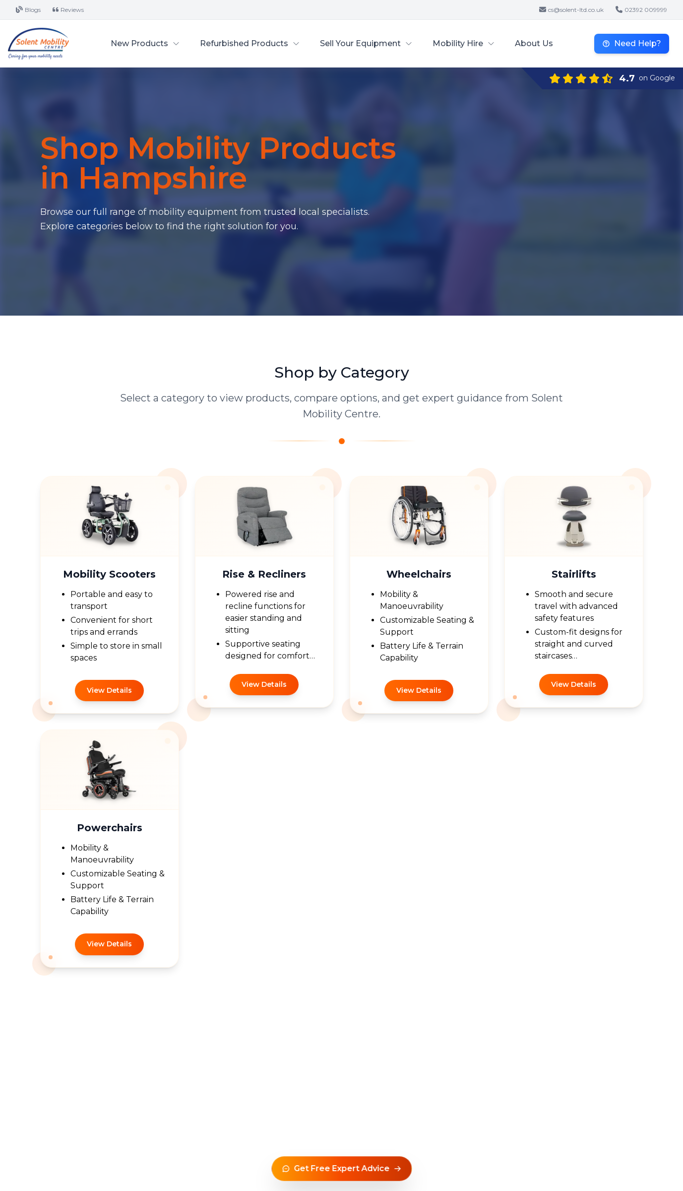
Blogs (28, 9)
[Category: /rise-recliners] (264, 595)
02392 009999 (641, 9)
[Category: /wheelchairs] (419, 595)
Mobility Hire (464, 43)
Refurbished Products (250, 43)
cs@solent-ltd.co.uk (571, 9)
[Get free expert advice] (341, 1168)
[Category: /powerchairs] (109, 848)
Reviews (68, 9)
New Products (145, 43)
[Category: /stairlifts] (573, 595)
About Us (534, 43)
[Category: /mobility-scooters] (109, 595)
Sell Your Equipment (366, 43)
